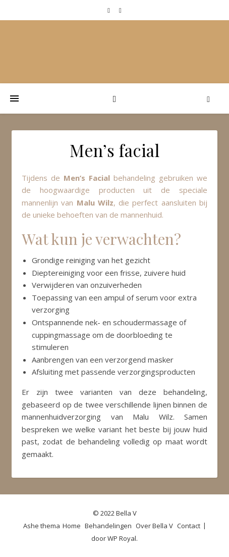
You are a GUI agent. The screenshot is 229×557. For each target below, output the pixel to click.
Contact (188, 525)
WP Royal (121, 538)
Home (72, 525)
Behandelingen (108, 525)
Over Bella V (154, 525)
